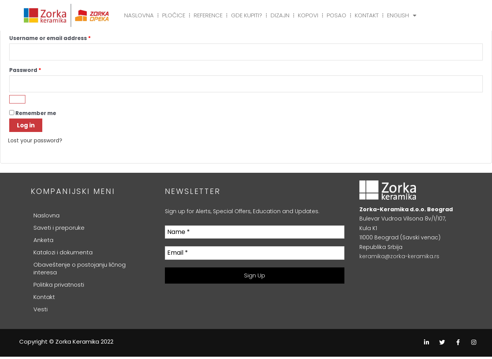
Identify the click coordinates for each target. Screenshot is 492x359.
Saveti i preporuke (59, 230)
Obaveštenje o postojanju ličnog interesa (79, 271)
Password (37, 70)
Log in (26, 128)
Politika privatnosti (58, 287)
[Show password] (17, 102)
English (401, 15)
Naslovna (139, 15)
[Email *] (255, 255)
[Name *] (255, 234)
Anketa (43, 242)
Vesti (40, 311)
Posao (336, 15)
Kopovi (308, 15)
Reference (208, 15)
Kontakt (367, 15)
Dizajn (280, 15)
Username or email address (62, 37)
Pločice (173, 15)
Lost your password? (37, 143)
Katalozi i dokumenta (63, 254)
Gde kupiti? (246, 15)
